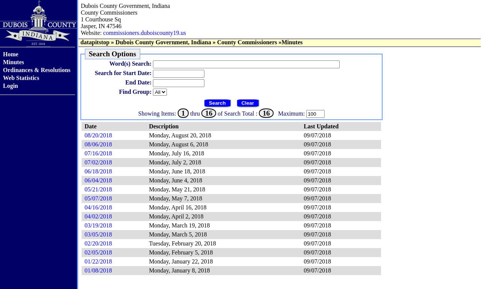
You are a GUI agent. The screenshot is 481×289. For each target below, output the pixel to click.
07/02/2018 (98, 162)
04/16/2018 (98, 207)
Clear (248, 103)
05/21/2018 (98, 189)
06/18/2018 (98, 171)
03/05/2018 (98, 234)
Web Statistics (21, 78)
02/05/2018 (98, 252)
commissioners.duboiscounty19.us (144, 33)
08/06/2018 (98, 144)
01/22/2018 (98, 261)
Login (10, 86)
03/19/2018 (98, 225)
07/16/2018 (98, 153)
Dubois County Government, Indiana (163, 42)
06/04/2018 (98, 180)
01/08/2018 (98, 270)
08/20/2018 (98, 135)
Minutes (13, 62)
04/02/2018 (98, 216)
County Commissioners (247, 42)
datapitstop (94, 42)
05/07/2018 (98, 198)
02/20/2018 (98, 243)
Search (217, 103)
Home (10, 54)
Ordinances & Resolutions (37, 70)
